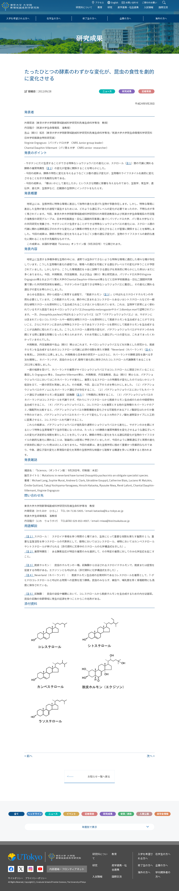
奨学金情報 (162, 813)
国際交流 (167, 10)
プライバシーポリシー (36, 878)
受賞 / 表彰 (126, 813)
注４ (148, 349)
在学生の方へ (54, 18)
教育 (103, 10)
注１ (128, 163)
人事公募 (144, 813)
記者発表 (89, 813)
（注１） (29, 536)
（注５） (29, 593)
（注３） (29, 565)
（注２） (29, 551)
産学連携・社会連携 (132, 10)
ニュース (53, 813)
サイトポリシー (15, 878)
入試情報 (152, 10)
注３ (106, 294)
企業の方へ (125, 18)
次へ (150, 756)
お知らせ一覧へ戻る (99, 776)
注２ (49, 168)
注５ (79, 394)
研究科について (88, 10)
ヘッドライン (35, 813)
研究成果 (107, 813)
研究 (114, 10)
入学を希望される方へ (18, 18)
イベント (71, 813)
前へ (29, 756)
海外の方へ (161, 18)
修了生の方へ (89, 18)
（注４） (29, 575)
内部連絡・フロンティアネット (66, 869)
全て (16, 813)
